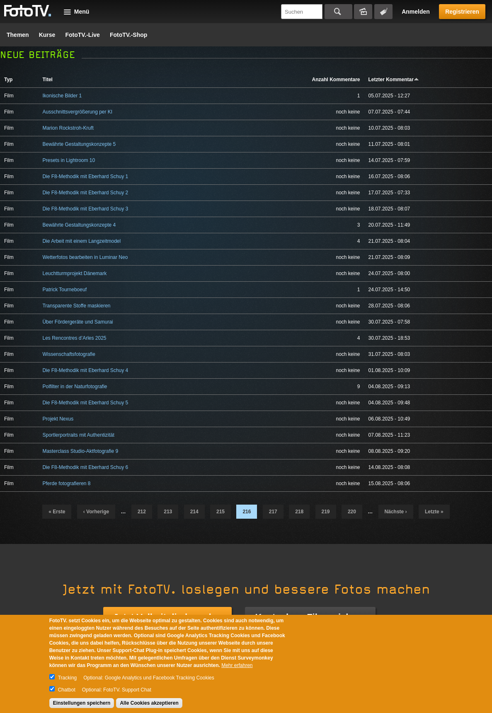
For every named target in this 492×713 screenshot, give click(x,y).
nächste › (396, 512)
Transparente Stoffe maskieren (76, 306)
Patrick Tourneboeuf (64, 289)
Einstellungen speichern (82, 703)
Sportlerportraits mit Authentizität (78, 435)
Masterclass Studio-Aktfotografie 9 (80, 451)
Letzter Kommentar (393, 79)
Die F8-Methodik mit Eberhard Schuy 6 (85, 467)
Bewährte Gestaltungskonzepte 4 (79, 225)
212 (142, 512)
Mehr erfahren (236, 665)
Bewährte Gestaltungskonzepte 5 (79, 144)
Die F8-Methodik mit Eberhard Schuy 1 (85, 176)
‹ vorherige (96, 512)
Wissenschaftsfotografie (68, 354)
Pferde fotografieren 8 (66, 483)
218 (299, 512)
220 (352, 512)
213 (168, 512)
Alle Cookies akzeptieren (149, 703)
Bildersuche (363, 11)
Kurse (47, 34)
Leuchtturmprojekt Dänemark (74, 273)
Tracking (67, 678)
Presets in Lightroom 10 (68, 160)
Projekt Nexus (57, 419)
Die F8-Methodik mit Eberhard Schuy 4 (85, 370)
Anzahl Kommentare (336, 79)
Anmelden (416, 11)
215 (220, 512)
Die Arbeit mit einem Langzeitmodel (81, 241)
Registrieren (462, 11)
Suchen (338, 11)
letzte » (434, 512)
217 (273, 512)
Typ (8, 79)
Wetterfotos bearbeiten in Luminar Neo (85, 257)
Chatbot (66, 690)
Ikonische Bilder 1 (62, 96)
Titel (47, 79)
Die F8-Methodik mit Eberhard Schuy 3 (85, 209)
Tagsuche (383, 11)
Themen (18, 34)
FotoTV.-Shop (128, 34)
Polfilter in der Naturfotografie (74, 386)
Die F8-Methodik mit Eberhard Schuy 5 (85, 403)
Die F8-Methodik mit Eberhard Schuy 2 (85, 193)
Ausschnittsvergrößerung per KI (77, 112)
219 (326, 512)
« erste (56, 512)
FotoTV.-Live (82, 34)
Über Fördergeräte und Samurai (77, 322)
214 (194, 512)
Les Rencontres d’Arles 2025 (74, 338)
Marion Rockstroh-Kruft (67, 128)
